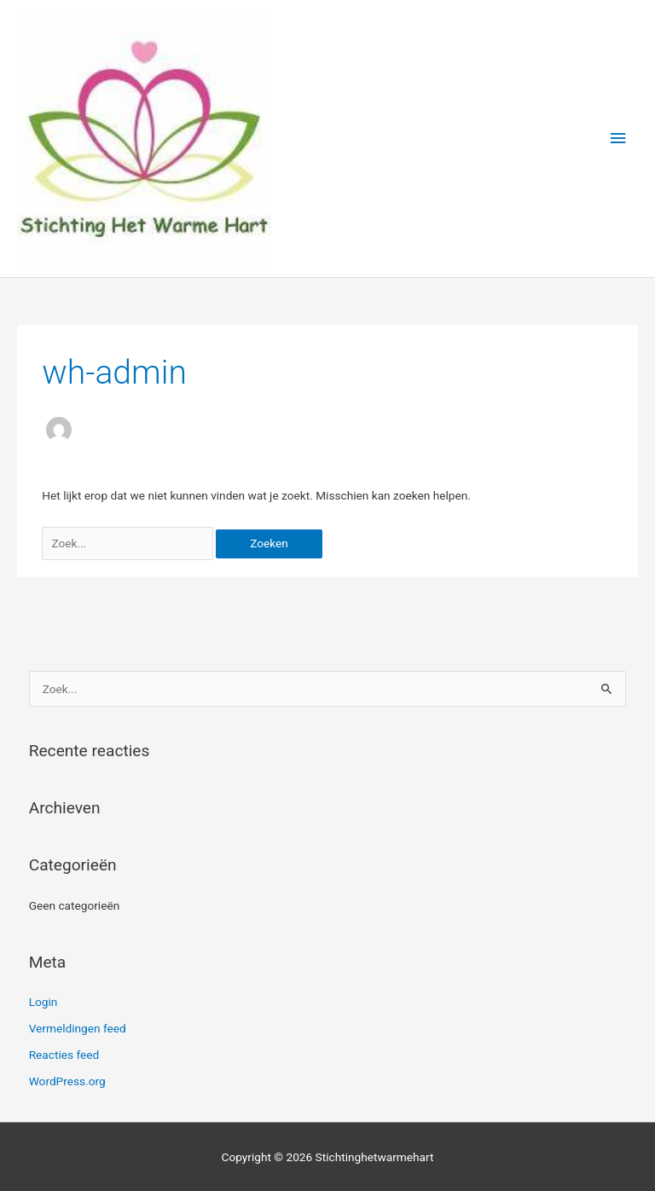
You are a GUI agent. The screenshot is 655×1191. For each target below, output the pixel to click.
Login (43, 1002)
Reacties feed (64, 1054)
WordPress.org (67, 1081)
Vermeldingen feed (77, 1028)
